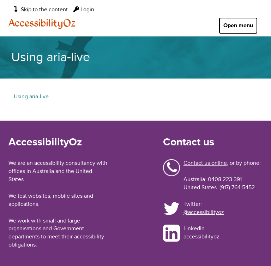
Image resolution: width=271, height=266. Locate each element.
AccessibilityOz (42, 23)
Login (83, 9)
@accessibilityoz (203, 212)
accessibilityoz (201, 236)
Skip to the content (41, 9)
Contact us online (205, 163)
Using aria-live (31, 96)
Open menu (238, 25)
